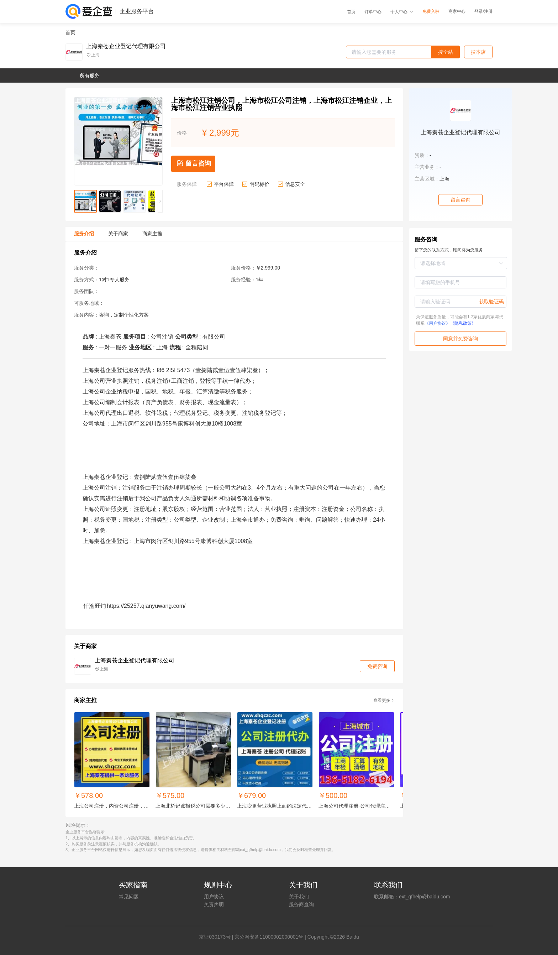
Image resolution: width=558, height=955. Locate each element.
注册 (488, 11)
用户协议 (214, 896)
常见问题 (129, 896)
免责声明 (214, 904)
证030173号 (217, 937)
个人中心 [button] (402, 11)
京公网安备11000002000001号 (269, 937)
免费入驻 (430, 11)
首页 (351, 12)
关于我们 (299, 896)
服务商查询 (301, 904)
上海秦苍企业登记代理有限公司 (126, 46)
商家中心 (456, 11)
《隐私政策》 (463, 323)
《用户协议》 (437, 323)
